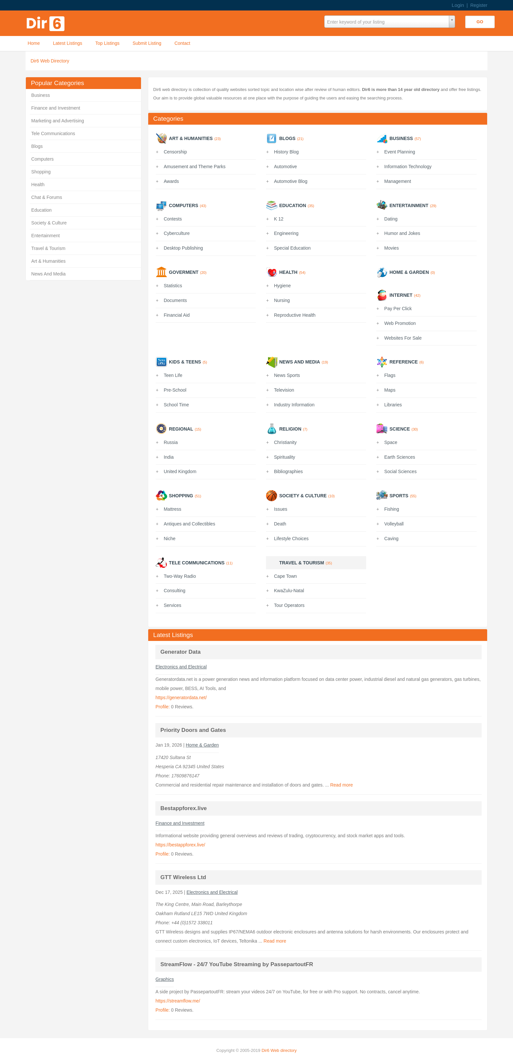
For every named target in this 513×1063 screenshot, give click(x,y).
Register (478, 5)
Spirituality (284, 457)
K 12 (279, 218)
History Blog (286, 151)
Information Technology (408, 166)
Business (40, 95)
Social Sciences (400, 471)
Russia (171, 442)
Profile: (162, 706)
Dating (391, 218)
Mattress (172, 509)
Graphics (164, 979)
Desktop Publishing (183, 248)
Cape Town (285, 576)
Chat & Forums (46, 197)
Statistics (173, 285)
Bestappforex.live (183, 808)
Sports (398, 495)
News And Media (48, 273)
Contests (173, 218)
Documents (175, 300)
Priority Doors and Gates (193, 730)
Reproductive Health (295, 315)
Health (37, 184)
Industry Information (294, 404)
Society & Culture (49, 222)
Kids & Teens (185, 361)
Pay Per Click (398, 308)
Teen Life (173, 375)
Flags (390, 375)
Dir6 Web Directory (49, 60)
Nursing (282, 300)
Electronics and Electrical (180, 666)
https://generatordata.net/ (180, 697)
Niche (169, 538)
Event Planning (399, 151)
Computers (42, 159)
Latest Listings (67, 43)
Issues (280, 509)
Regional (181, 429)
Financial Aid (176, 315)
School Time (176, 404)
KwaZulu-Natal (289, 590)
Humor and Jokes (402, 233)
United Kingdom (180, 471)
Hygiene (282, 285)
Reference (403, 361)
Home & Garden (409, 272)
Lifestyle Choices (291, 538)
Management (397, 181)
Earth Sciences (399, 457)
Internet (400, 295)
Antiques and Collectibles (189, 523)
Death (280, 523)
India (168, 457)
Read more (341, 785)
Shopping (41, 171)
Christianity (285, 442)
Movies (391, 248)
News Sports (287, 375)
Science (399, 429)
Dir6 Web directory (278, 1050)
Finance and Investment (55, 108)
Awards (171, 181)
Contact (182, 43)
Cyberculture (176, 233)
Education (41, 210)
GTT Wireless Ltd (183, 877)
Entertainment (45, 235)
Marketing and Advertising (57, 120)
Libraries (393, 404)
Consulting (174, 590)
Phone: (163, 775)
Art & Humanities (48, 261)
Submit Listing (147, 43)
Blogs (37, 146)
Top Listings (107, 43)
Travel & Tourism (48, 248)
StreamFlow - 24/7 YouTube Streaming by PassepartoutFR (236, 964)
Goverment (183, 272)
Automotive (285, 166)
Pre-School (175, 390)
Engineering (286, 233)
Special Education (292, 248)
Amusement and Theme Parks (194, 166)
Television (284, 390)
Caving (391, 538)
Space (391, 442)
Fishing (391, 509)
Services (172, 605)
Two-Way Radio (180, 576)
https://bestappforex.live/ (180, 844)
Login (458, 5)
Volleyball (394, 523)
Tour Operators (289, 605)
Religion (290, 429)
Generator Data (180, 652)
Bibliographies (288, 471)
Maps (390, 390)
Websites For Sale (403, 338)
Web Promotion (400, 323)
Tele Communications (53, 133)
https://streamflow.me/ (177, 1000)
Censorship (175, 151)
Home (33, 43)
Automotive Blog (291, 181)
